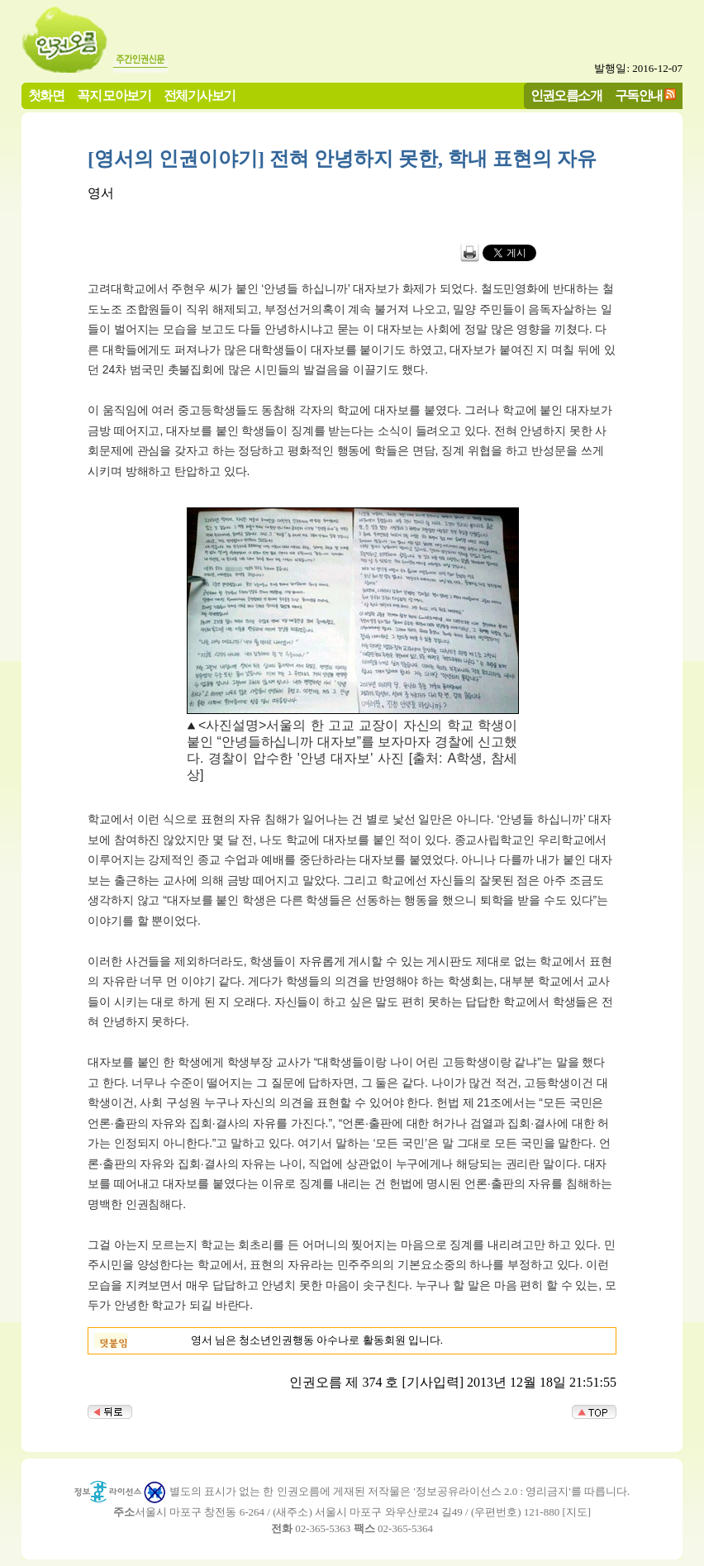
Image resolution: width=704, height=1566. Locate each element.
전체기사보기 (199, 95)
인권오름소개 (566, 95)
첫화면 (46, 95)
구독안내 (639, 95)
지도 (576, 1512)
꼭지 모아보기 (113, 95)
